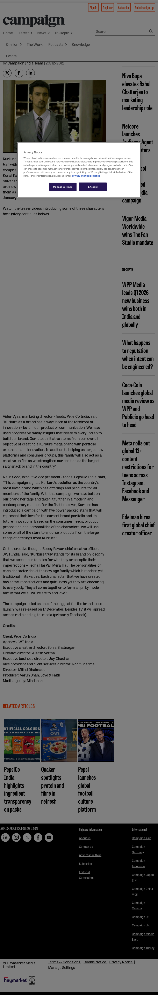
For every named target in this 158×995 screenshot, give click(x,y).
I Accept (93, 186)
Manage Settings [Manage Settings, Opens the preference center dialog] (63, 186)
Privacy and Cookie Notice (86, 175)
